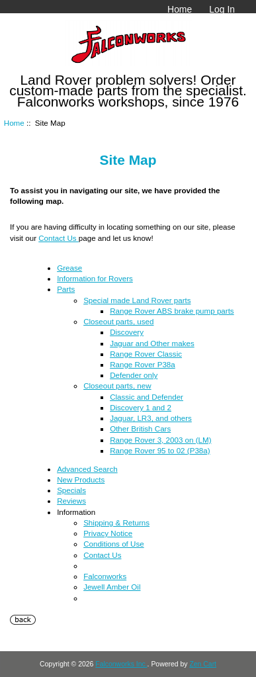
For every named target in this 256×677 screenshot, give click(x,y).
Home (179, 9)
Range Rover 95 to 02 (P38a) (160, 450)
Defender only (133, 375)
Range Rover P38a (142, 364)
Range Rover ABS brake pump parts (172, 310)
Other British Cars (140, 428)
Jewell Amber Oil (111, 586)
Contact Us (58, 238)
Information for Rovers (95, 278)
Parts (66, 289)
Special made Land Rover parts (137, 300)
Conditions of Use (113, 543)
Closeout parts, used (118, 321)
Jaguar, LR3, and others (151, 418)
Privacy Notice (107, 533)
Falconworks (104, 576)
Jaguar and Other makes (152, 343)
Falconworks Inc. (121, 664)
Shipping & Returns (116, 522)
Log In (222, 9)
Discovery (127, 332)
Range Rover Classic (146, 353)
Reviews (71, 500)
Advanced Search (87, 469)
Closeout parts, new (117, 385)
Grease (69, 267)
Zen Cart (202, 664)
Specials (71, 490)
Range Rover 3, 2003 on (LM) (160, 439)
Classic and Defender (146, 396)
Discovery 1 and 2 (140, 407)
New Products (81, 479)
